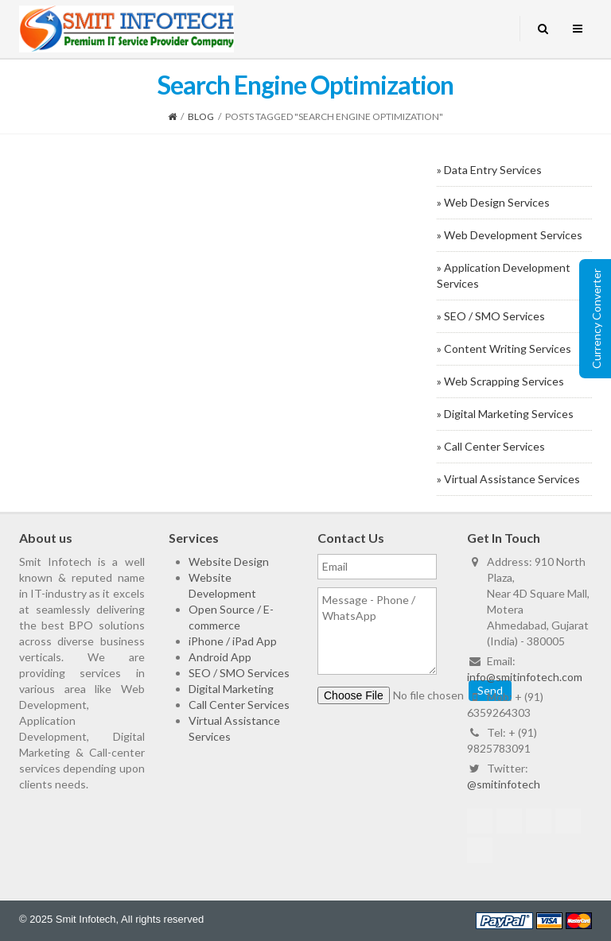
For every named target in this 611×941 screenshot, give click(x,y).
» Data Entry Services (489, 169)
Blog (201, 116)
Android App (220, 657)
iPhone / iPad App (233, 641)
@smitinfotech (503, 784)
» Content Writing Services (504, 348)
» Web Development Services (509, 235)
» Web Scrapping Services (500, 381)
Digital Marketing (231, 688)
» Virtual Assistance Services (508, 479)
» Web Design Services (493, 202)
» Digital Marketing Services (505, 413)
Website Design (229, 561)
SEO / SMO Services (239, 673)
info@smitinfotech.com (524, 676)
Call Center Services (239, 704)
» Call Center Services (491, 446)
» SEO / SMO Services (491, 316)
